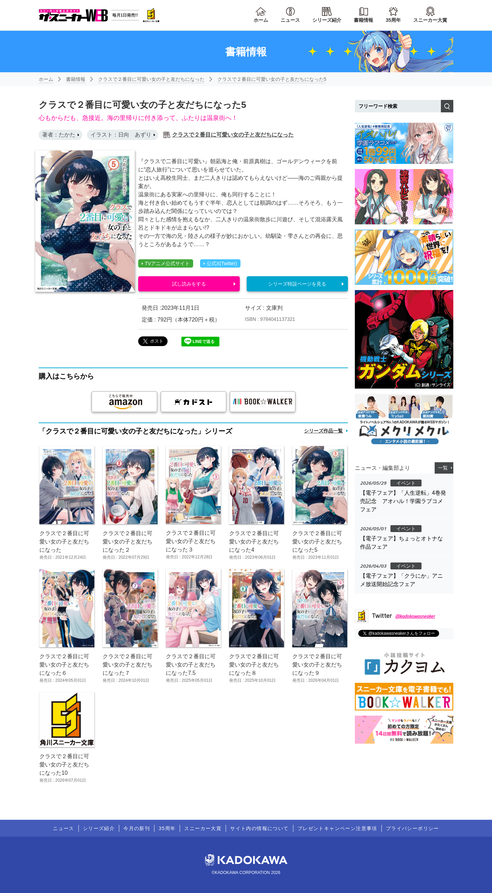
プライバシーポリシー (412, 828)
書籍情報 (363, 20)
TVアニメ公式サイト (166, 263)
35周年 (393, 20)
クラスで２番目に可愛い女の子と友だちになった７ (127, 664)
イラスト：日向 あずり (121, 135)
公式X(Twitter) (220, 263)
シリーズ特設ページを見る (297, 284)
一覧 (443, 468)
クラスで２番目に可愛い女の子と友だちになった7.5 (191, 664)
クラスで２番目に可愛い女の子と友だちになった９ (317, 664)
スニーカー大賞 (430, 20)
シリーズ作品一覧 (323, 431)
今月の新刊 (136, 828)
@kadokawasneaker (415, 616)
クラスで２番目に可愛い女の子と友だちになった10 (64, 764)
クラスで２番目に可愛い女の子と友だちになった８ (254, 664)
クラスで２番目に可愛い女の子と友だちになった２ (127, 541)
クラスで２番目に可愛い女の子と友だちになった (151, 79)
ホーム (261, 20)
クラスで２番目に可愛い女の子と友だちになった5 (272, 79)
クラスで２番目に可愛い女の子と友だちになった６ (64, 664)
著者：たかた (58, 135)
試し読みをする (189, 284)
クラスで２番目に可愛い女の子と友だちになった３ (191, 541)
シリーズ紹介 (326, 20)
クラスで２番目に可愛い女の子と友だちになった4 (254, 541)
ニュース (290, 20)
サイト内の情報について (259, 828)
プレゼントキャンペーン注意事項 (337, 828)
